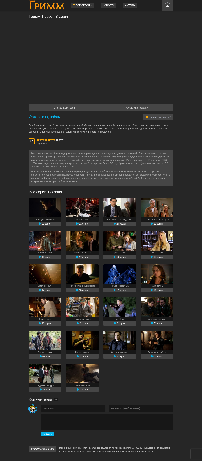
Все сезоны (83, 5)
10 (62, 139)
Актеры (131, 5)
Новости (109, 5)
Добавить (48, 434)
